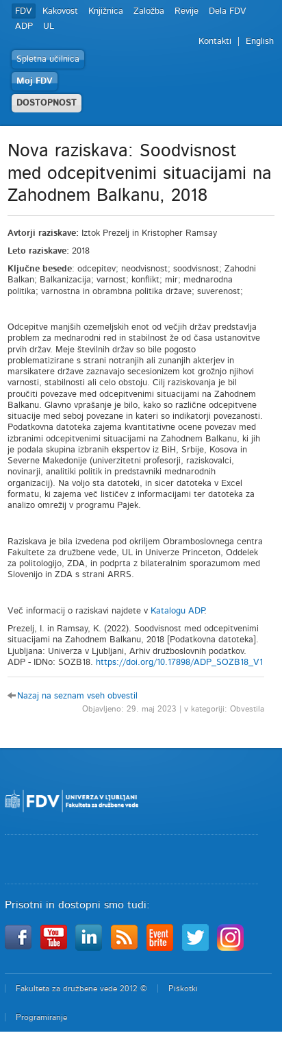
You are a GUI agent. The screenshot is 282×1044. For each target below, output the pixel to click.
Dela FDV (227, 11)
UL (48, 26)
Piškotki (183, 988)
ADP (24, 26)
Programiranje (41, 1017)
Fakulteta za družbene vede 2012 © (81, 988)
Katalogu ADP (177, 611)
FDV (23, 11)
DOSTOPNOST (46, 103)
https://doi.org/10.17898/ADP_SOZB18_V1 (179, 662)
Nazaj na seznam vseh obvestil (77, 696)
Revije (186, 11)
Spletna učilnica (47, 59)
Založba (148, 11)
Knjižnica (105, 11)
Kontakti (214, 41)
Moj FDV (34, 81)
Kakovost (60, 11)
